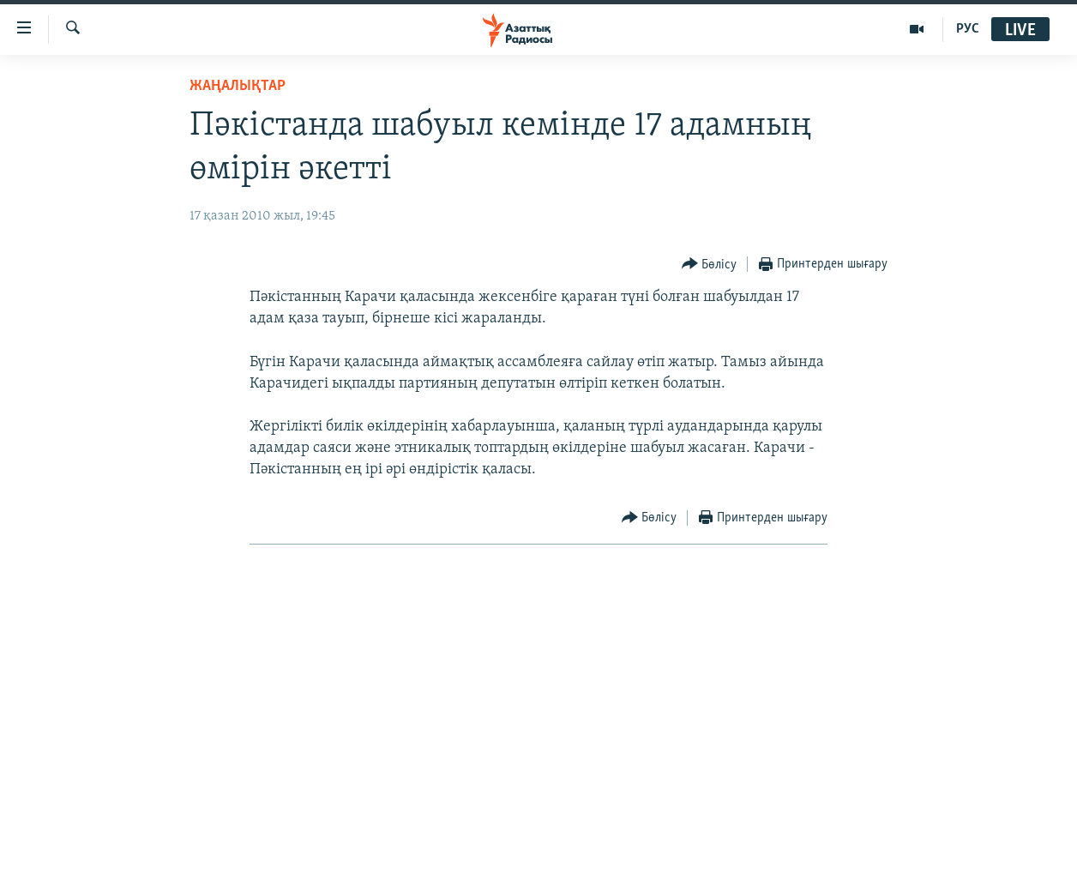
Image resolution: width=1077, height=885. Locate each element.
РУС (967, 29)
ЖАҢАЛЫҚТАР (238, 86)
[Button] (709, 264)
